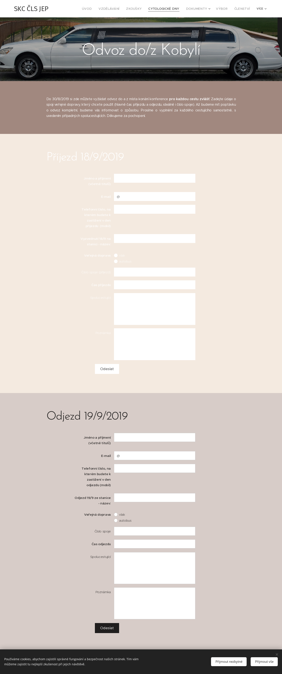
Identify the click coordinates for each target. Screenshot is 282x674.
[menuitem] (78, 8)
